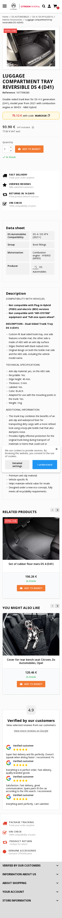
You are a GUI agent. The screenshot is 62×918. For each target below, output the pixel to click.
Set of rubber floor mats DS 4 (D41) (31, 564)
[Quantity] (5, 149)
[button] (42, 115)
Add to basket (29, 149)
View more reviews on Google (31, 730)
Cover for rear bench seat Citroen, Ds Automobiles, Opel (31, 661)
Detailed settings (17, 465)
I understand (44, 464)
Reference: (9, 92)
